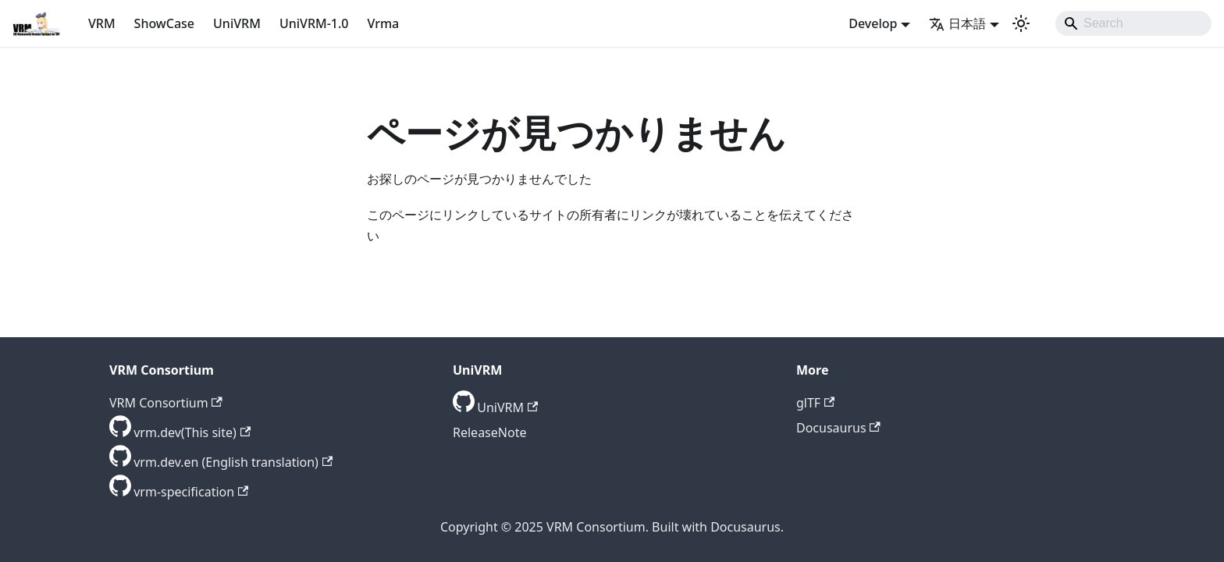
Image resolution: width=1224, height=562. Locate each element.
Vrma (383, 23)
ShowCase (164, 23)
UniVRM (237, 23)
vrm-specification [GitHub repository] (190, 491)
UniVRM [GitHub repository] (507, 407)
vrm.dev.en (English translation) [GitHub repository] (233, 462)
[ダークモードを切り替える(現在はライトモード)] (1021, 23)
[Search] (1133, 23)
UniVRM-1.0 (314, 23)
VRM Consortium (165, 402)
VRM (102, 23)
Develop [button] (873, 23)
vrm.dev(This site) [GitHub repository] (192, 432)
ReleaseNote (489, 432)
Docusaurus (838, 427)
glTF (815, 402)
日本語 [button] (957, 23)
